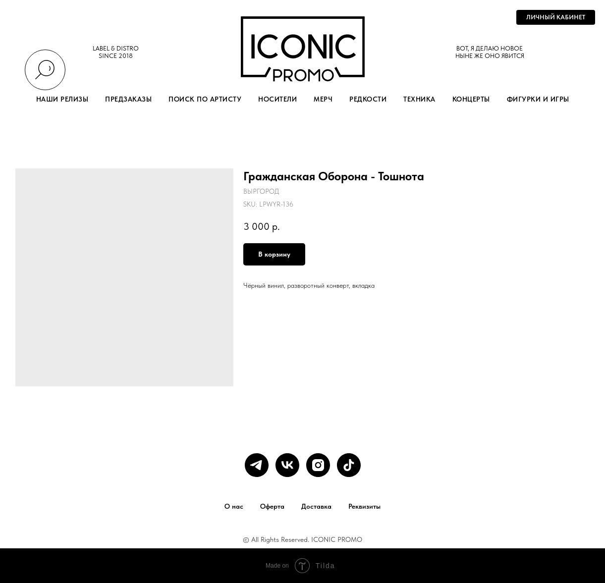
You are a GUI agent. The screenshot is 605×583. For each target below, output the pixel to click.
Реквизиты (364, 506)
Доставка (316, 506)
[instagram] (318, 465)
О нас (233, 506)
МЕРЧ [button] (323, 99)
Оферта (272, 506)
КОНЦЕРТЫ (471, 99)
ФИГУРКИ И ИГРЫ (538, 99)
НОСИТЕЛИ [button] (277, 99)
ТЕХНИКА (419, 99)
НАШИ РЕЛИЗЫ (62, 99)
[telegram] (257, 465)
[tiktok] (349, 465)
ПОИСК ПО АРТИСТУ (204, 99)
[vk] (287, 465)
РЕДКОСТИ (367, 99)
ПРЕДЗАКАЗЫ (128, 99)
